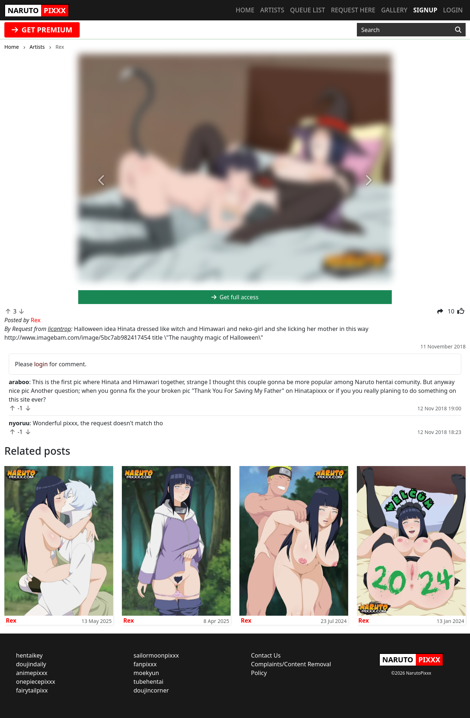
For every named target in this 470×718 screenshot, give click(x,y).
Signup (425, 10)
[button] (101, 180)
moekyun (146, 673)
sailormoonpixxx (156, 655)
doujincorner (151, 690)
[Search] (458, 30)
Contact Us (265, 655)
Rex (11, 620)
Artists (272, 10)
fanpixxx (145, 664)
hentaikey (29, 655)
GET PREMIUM (42, 30)
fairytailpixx (32, 690)
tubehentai (148, 682)
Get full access (234, 297)
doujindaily (31, 664)
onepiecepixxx (35, 682)
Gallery (394, 10)
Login (453, 10)
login (41, 364)
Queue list (307, 10)
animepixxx (31, 673)
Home (245, 10)
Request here (353, 10)
